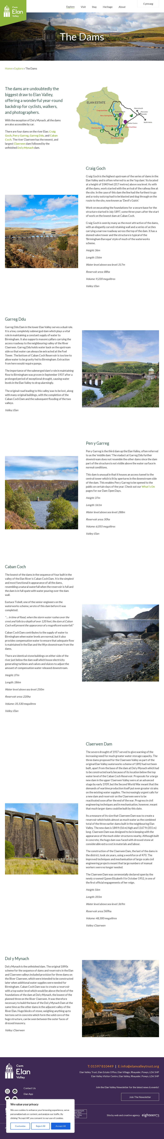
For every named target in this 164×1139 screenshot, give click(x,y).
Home (8, 68)
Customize (20, 1126)
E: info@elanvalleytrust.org (138, 1066)
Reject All (40, 1126)
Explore (18, 68)
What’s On (148, 486)
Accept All (61, 1126)
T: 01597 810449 (100, 1066)
